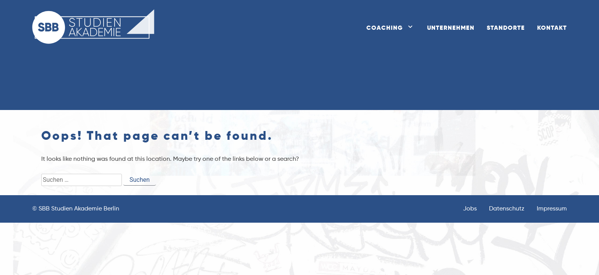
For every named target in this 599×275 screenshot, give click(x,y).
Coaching (384, 28)
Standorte (506, 28)
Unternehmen (450, 28)
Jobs (470, 209)
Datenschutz (507, 209)
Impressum (552, 209)
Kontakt (552, 28)
